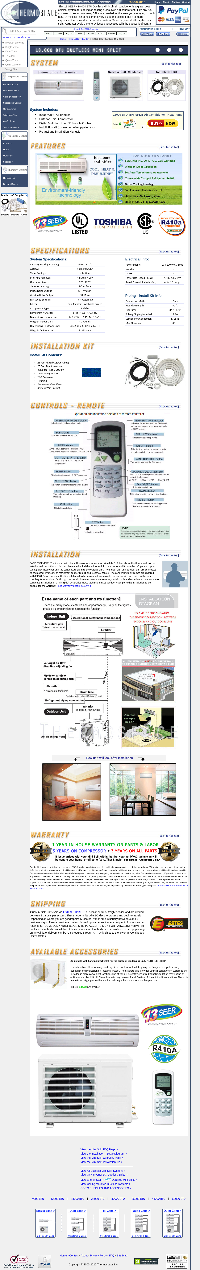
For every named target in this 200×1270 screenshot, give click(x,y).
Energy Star (11, 69)
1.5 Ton (85, 39)
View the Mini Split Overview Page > (102, 1157)
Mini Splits (74, 39)
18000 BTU (77, 1199)
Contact (186, 2)
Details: (33, 867)
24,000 (80, 33)
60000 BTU (179, 1199)
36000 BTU (138, 1199)
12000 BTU (57, 1199)
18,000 (69, 33)
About (166, 2)
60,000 (122, 33)
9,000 (48, 33)
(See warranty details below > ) (74, 585)
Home (63, 39)
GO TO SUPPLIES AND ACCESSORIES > (106, 1188)
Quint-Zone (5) (13, 64)
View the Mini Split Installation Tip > (102, 1162)
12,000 (58, 33)
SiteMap (176, 2)
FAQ (112, 1255)
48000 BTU (158, 1199)
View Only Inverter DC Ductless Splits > (104, 1174)
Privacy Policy (98, 1255)
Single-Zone (12, 47)
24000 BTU (98, 1199)
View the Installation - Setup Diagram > (104, 1153)
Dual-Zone (11, 51)
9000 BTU (38, 1199)
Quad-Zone (11, 60)
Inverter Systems (14, 42)
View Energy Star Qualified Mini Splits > (109, 1179)
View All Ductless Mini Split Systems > (103, 1170)
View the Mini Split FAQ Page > (99, 1149)
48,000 (111, 33)
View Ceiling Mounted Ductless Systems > (106, 1183)
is (133, 6)
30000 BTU (118, 1199)
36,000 (101, 33)
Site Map (122, 1255)
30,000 (90, 33)
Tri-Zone (10, 55)
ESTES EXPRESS (74, 912)
